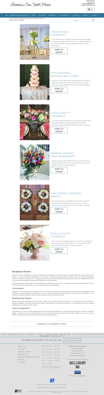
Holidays (76, 15)
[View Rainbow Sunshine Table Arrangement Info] (35, 162)
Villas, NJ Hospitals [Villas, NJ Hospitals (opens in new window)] (60, 384)
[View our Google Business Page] (52, 382)
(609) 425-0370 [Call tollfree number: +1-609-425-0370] (91, 5)
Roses (34, 15)
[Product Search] (83, 20)
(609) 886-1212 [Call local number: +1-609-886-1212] (91, 3)
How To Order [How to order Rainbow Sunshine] (59, 170)
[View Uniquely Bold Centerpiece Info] (35, 42)
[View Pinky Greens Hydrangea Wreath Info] (35, 202)
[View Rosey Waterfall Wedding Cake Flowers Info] (35, 82)
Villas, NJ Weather (43, 387)
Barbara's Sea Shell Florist (30, 5)
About (86, 15)
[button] (90, 9)
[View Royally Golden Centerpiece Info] (35, 242)
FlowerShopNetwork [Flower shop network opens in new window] (53, 391)
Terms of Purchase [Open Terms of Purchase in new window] (80, 391)
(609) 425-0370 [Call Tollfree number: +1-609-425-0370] (80, 355)
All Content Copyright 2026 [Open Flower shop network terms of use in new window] (36, 391)
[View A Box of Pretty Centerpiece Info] (35, 122)
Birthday (42, 15)
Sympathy (53, 15)
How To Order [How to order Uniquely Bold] (59, 51)
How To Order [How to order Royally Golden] (59, 250)
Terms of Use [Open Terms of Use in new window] (57, 392)
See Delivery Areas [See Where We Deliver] (72, 340)
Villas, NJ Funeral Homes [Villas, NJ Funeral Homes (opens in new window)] (45, 384)
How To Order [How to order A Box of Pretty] (59, 130)
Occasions (65, 15)
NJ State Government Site (58, 387)
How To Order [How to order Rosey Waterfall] (59, 90)
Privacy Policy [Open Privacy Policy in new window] (67, 391)
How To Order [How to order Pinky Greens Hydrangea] (59, 210)
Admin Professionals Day (19, 15)
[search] (93, 20)
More (96, 15)
